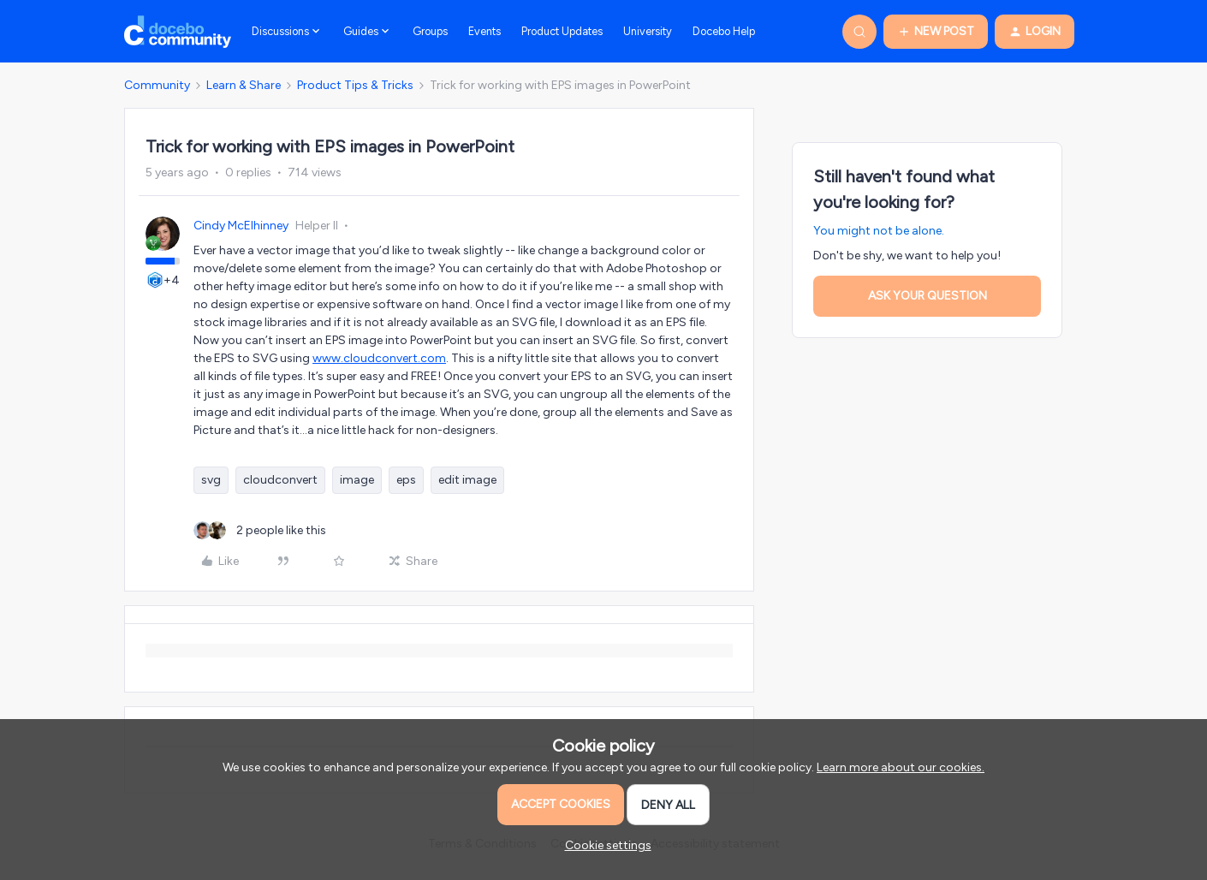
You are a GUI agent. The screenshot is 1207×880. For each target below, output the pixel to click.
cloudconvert (280, 480)
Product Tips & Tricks (355, 85)
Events (484, 31)
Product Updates (562, 31)
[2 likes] (259, 530)
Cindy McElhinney (240, 225)
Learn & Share (243, 85)
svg (211, 480)
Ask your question (927, 295)
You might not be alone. (878, 230)
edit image (467, 480)
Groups (430, 31)
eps (406, 480)
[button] (935, 32)
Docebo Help (724, 31)
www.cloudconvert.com (379, 358)
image (357, 480)
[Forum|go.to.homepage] (177, 32)
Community (157, 85)
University (647, 31)
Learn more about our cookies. (900, 767)
